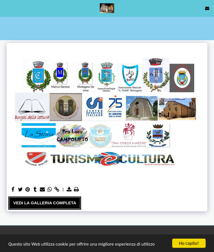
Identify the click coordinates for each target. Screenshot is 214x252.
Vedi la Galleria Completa (44, 202)
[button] (6, 8)
